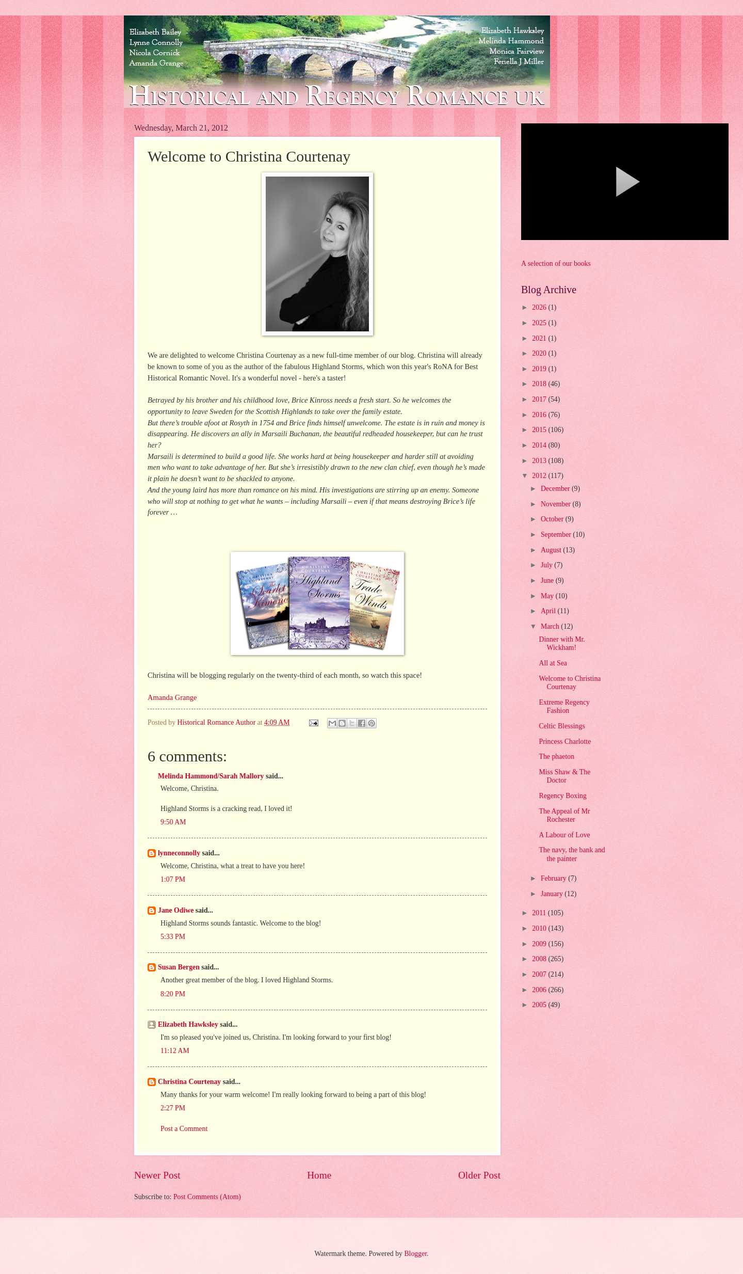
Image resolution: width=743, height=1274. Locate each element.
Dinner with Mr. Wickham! (562, 643)
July (547, 565)
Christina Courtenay (189, 1082)
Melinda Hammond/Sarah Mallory (211, 776)
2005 (540, 1005)
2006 (540, 990)
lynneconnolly (179, 853)
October (553, 519)
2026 (540, 307)
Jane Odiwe (175, 910)
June (548, 580)
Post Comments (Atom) (207, 1197)
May (548, 596)
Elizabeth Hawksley (188, 1024)
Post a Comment (183, 1129)
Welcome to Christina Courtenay (570, 683)
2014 (540, 445)
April (549, 611)
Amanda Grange (172, 697)
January (552, 894)
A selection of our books (556, 263)
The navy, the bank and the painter (572, 854)
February (554, 878)
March (551, 626)
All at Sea (553, 663)
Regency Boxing (562, 796)
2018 (540, 384)
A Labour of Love (564, 835)
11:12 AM (174, 1051)
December (556, 488)
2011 (540, 913)
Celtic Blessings (562, 726)
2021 (540, 338)
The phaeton (556, 756)
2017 (540, 399)
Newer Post (157, 1175)
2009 (540, 944)
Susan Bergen (179, 967)
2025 (540, 323)
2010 (540, 928)
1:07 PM (172, 879)
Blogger (415, 1253)
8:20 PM (172, 994)
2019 (540, 369)
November (557, 504)
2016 (540, 415)
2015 (540, 430)
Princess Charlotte (565, 741)
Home (319, 1175)
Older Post (479, 1175)
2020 (540, 353)
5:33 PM (172, 937)
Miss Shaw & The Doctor (564, 776)
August (552, 550)
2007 (540, 974)
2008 (540, 959)
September (557, 534)
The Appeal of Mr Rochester (564, 815)
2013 (540, 461)
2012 (540, 476)
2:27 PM (172, 1108)
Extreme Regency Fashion (564, 706)
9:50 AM (173, 822)
